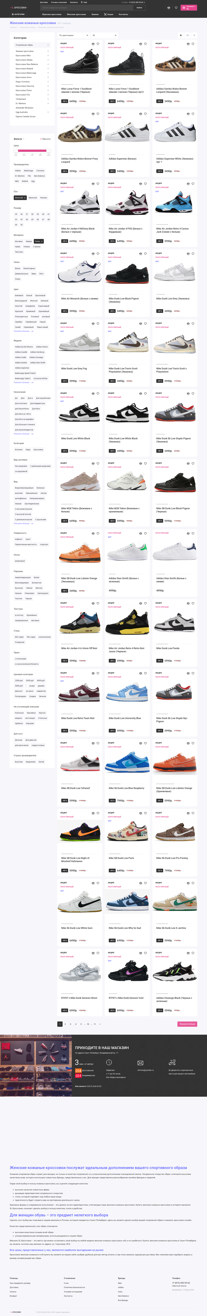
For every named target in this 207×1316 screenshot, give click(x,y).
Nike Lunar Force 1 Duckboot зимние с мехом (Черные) (76, 90)
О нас (66, 1283)
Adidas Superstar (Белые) (122, 158)
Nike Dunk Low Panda (167, 648)
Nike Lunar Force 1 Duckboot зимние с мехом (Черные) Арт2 (126, 90)
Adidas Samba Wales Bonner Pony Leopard (79, 160)
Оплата (13, 1292)
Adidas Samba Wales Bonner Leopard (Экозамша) (171, 90)
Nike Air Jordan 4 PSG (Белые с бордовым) (125, 230)
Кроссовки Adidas (32, 60)
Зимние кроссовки (32, 51)
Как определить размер (20, 1283)
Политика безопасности (74, 1287)
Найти (139, 8)
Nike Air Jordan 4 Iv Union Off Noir (79, 648)
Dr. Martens (32, 103)
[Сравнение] (168, 8)
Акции (108, 14)
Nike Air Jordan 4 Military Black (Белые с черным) (78, 230)
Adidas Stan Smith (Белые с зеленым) (124, 580)
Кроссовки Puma (32, 90)
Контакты (74, 2)
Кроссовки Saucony (32, 86)
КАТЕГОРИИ (18, 14)
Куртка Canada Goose (25, 116)
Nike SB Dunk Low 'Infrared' (75, 788)
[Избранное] (176, 8)
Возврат (13, 1296)
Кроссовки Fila (32, 95)
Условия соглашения (73, 1292)
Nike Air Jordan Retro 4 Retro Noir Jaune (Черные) (126, 650)
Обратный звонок (179, 1286)
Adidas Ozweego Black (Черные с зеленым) (174, 999)
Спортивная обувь (32, 45)
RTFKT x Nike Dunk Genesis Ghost (79, 998)
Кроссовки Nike (32, 55)
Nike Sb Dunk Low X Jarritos (171, 928)
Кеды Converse (32, 81)
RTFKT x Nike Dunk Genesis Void (126, 998)
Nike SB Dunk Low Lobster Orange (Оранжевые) (174, 790)
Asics (120, 1292)
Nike (120, 1283)
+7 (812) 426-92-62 (133, 2)
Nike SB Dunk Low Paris (121, 858)
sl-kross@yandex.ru (146, 1070)
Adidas (121, 1287)
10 (88, 1024)
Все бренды (123, 1300)
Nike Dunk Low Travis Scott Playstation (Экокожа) (123, 370)
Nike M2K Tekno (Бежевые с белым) (76, 510)
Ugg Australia (32, 112)
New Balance (123, 1296)
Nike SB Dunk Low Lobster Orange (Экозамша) (79, 580)
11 (95, 1024)
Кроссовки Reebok (32, 68)
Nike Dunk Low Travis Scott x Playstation (171, 370)
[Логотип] (16, 1312)
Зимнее (95, 14)
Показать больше (23, 331)
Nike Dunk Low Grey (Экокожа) (172, 298)
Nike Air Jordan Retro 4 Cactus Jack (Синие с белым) (172, 230)
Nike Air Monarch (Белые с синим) (79, 298)
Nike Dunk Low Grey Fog (74, 368)
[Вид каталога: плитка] (181, 35)
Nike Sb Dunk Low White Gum (77, 928)
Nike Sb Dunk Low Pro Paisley (172, 858)
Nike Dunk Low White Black (75, 438)
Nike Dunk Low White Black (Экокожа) (123, 440)
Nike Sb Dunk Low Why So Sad (125, 928)
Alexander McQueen (24, 108)
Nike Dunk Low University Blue (125, 718)
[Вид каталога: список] (187, 35)
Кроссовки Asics (32, 77)
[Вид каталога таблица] (194, 35)
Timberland (32, 99)
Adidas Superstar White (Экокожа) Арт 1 (174, 160)
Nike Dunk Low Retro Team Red (77, 718)
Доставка (44, 2)
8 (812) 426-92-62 (94, 1086)
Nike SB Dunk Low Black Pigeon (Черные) (173, 510)
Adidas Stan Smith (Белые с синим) (171, 580)
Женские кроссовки (76, 14)
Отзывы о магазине (59, 2)
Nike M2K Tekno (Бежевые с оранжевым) (124, 510)
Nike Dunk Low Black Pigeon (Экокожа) (124, 300)
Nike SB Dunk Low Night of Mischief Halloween (75, 860)
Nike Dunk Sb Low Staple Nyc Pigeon (171, 720)
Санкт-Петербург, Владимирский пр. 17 (96, 1053)
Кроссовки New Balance (32, 64)
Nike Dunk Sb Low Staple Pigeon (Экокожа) (173, 440)
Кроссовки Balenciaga (32, 73)
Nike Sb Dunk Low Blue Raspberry (126, 788)
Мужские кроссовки (51, 14)
